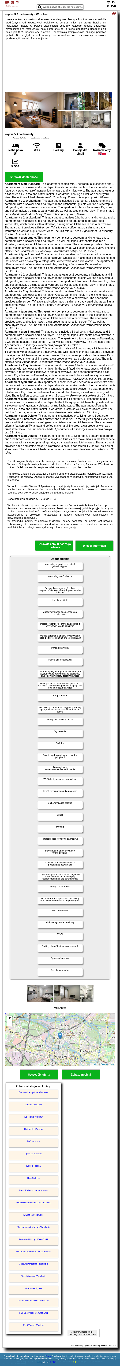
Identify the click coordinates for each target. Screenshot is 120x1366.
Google (49, 1356)
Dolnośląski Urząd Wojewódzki (33, 1239)
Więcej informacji (94, 545)
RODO (53, 1362)
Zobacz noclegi (81, 1074)
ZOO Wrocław (33, 1141)
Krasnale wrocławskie (33, 1215)
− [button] (10, 1023)
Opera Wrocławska (33, 1153)
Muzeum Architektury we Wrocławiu (33, 1227)
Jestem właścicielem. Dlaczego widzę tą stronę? (82, 1333)
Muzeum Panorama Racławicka (33, 1264)
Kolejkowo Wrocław (33, 1117)
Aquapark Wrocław (33, 1104)
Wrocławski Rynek (33, 1288)
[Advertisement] (60, 66)
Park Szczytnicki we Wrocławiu (33, 1313)
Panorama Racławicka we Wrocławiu (33, 1251)
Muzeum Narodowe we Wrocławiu (33, 1300)
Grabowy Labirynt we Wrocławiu (33, 1092)
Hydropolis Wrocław (33, 1129)
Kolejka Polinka (33, 1166)
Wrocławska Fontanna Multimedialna (33, 1202)
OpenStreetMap (107, 1064)
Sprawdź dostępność (24, 177)
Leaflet (94, 1064)
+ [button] (10, 1018)
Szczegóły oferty (39, 1074)
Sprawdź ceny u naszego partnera (54, 546)
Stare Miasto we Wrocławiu (33, 1276)
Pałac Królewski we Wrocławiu (33, 1190)
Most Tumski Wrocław (33, 1325)
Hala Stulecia (33, 1178)
